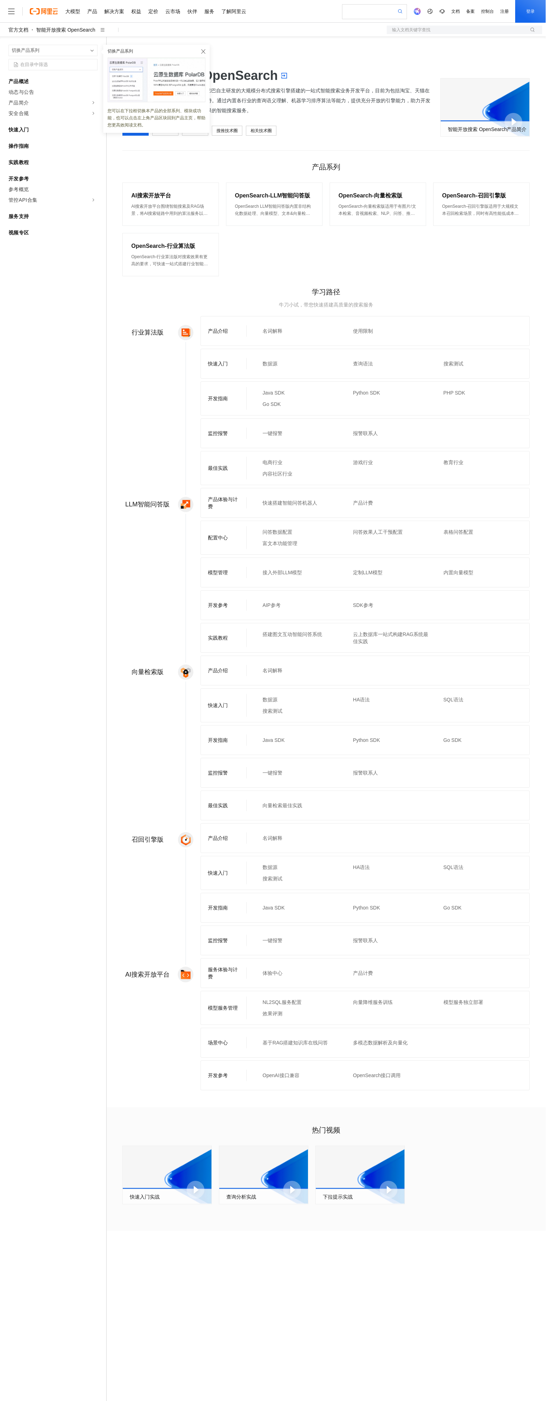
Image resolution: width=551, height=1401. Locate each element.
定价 (153, 11)
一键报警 (272, 433)
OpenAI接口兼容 (281, 1075)
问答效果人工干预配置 (378, 532)
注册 (504, 11)
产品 (92, 11)
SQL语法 (453, 699)
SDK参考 (363, 605)
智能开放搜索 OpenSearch (65, 30)
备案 (470, 11)
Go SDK (272, 404)
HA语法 (361, 699)
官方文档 (18, 30)
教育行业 (453, 462)
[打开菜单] (11, 11)
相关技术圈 (261, 130)
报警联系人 (365, 433)
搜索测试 (453, 363)
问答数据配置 (277, 532)
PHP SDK (454, 393)
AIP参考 (272, 605)
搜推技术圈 (227, 130)
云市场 (172, 11)
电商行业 (272, 462)
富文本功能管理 (280, 543)
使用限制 (363, 331)
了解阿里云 (233, 11)
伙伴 (192, 11)
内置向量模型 (458, 572)
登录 (530, 11)
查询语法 (363, 363)
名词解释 (272, 331)
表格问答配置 (458, 532)
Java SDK (274, 393)
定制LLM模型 (367, 572)
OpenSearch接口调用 (377, 1075)
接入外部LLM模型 (282, 572)
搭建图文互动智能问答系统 (292, 634)
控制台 (487, 11)
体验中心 (272, 973)
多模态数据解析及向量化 (380, 1043)
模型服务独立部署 (463, 1002)
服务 (209, 11)
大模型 (72, 11)
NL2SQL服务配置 (282, 1002)
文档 (455, 11)
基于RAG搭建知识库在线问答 (295, 1043)
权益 (136, 11)
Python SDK (366, 393)
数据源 (270, 363)
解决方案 (114, 11)
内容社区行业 (277, 474)
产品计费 (363, 503)
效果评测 (272, 1013)
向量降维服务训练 (373, 1002)
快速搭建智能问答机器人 (290, 503)
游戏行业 (363, 462)
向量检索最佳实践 (282, 805)
